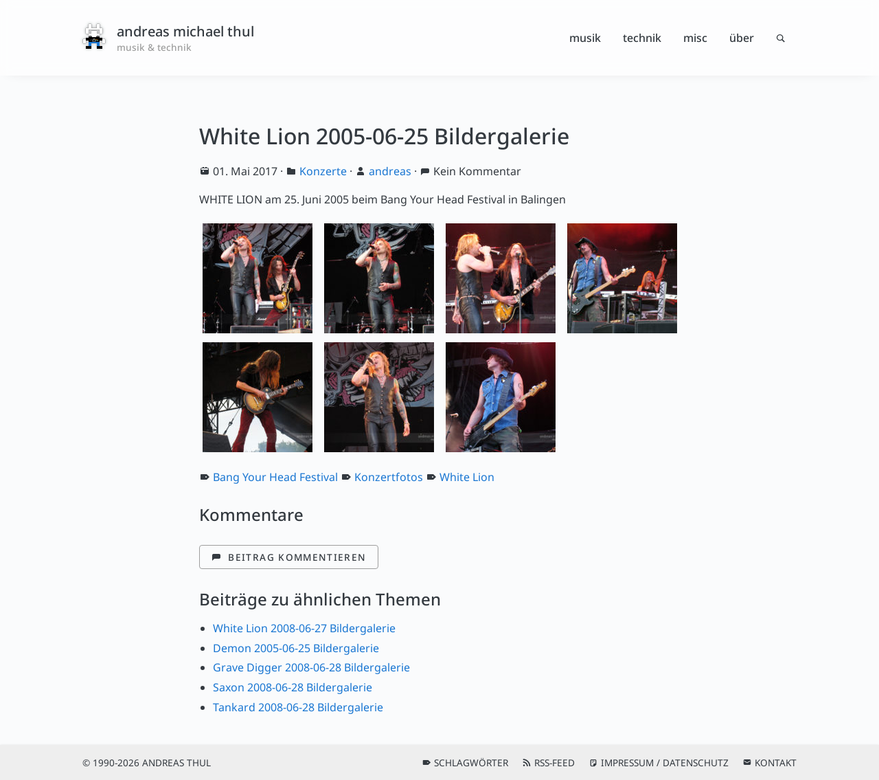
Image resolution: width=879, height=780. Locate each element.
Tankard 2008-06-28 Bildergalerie (298, 707)
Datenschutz (696, 762)
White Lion (467, 476)
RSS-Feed (554, 762)
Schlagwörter (471, 762)
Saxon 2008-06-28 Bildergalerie (292, 687)
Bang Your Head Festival (275, 476)
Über (741, 37)
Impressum (627, 762)
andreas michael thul (185, 31)
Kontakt (776, 762)
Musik (585, 37)
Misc (695, 37)
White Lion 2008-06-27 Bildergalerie (304, 628)
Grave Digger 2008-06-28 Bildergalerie (311, 667)
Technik (642, 37)
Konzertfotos (388, 476)
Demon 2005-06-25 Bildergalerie (296, 648)
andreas (390, 171)
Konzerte (323, 171)
